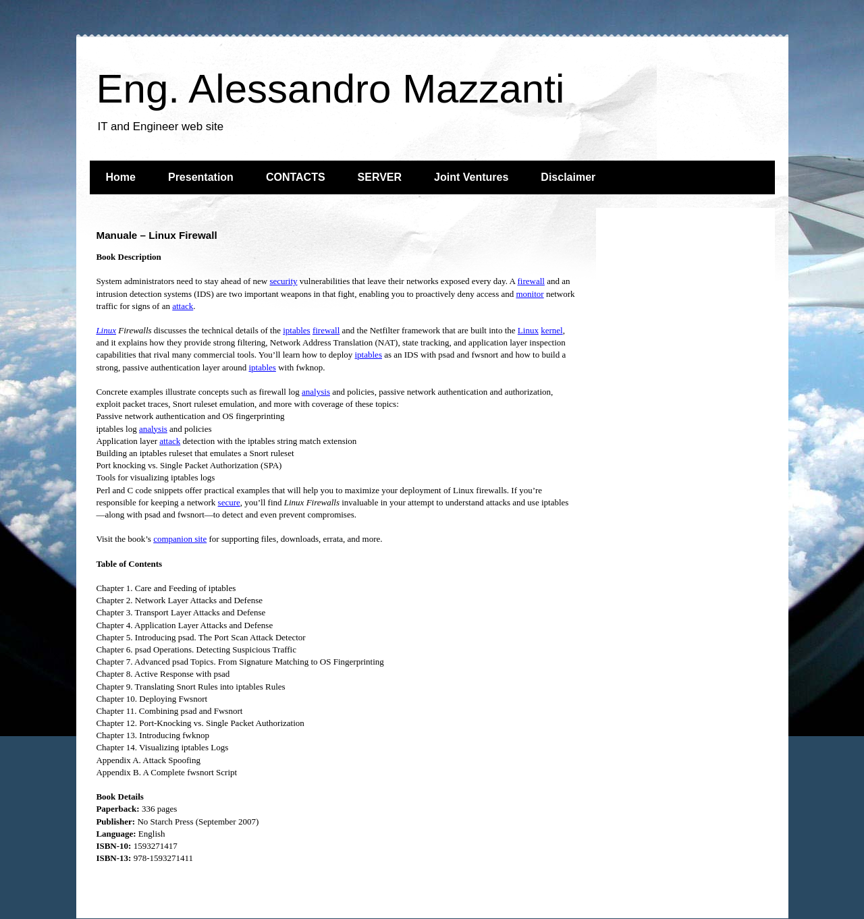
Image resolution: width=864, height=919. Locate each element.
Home (121, 177)
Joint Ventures (471, 177)
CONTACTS (295, 177)
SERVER (380, 177)
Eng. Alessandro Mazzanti (331, 88)
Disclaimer (568, 177)
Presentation (201, 177)
